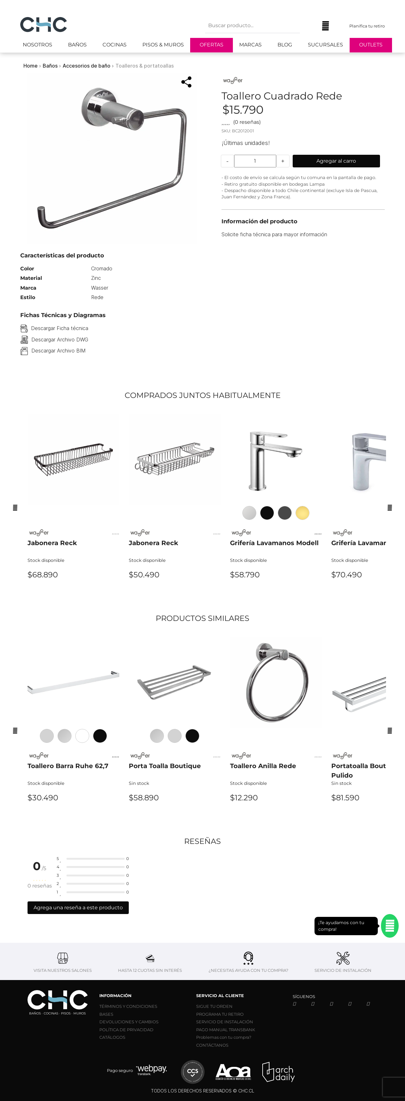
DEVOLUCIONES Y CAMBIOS (129, 1021)
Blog (284, 45)
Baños (77, 45)
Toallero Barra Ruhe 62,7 (68, 766)
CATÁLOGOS (112, 1037)
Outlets (371, 45)
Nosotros (37, 45)
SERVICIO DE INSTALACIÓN (224, 1021)
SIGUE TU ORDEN (214, 1006)
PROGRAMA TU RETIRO (220, 1014)
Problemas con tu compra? (223, 1037)
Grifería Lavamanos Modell (274, 543)
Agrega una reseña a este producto (78, 908)
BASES (106, 1014)
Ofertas (211, 45)
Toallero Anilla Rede (263, 766)
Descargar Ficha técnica (59, 328)
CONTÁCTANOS (212, 1045)
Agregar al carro (336, 161)
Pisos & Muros (163, 45)
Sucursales (325, 45)
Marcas (250, 45)
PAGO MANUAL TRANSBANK (225, 1029)
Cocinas (115, 45)
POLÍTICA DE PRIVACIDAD (126, 1029)
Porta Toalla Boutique (165, 766)
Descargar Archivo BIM (58, 350)
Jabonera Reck (52, 543)
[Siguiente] (389, 507)
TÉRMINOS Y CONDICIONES (128, 1006)
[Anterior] (15, 507)
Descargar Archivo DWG (59, 339)
